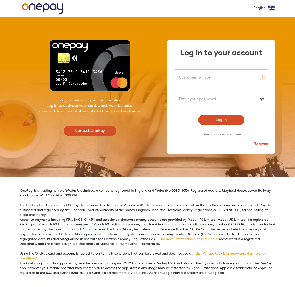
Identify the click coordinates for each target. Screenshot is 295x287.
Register (261, 144)
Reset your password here (221, 134)
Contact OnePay (90, 131)
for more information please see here (189, 239)
